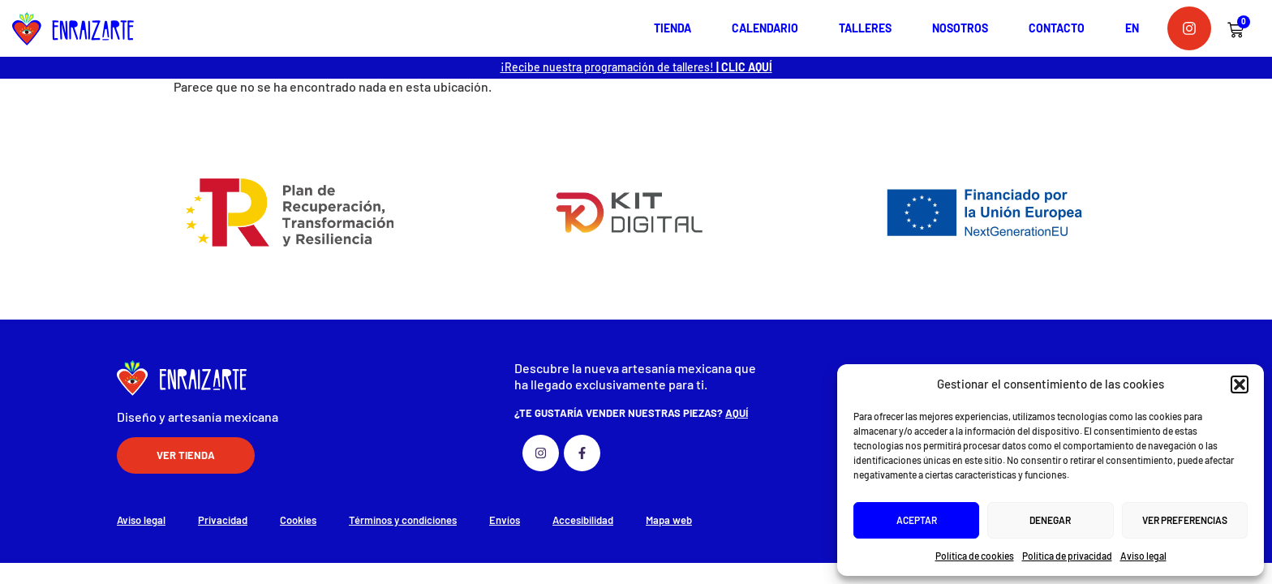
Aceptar (916, 520)
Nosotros (960, 28)
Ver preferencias (1184, 520)
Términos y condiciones (403, 519)
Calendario (765, 28)
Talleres (865, 28)
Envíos (504, 519)
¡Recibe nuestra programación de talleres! (636, 67)
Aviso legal (1143, 555)
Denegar (1050, 520)
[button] (1239, 384)
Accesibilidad (582, 519)
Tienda (672, 28)
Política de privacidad (1067, 555)
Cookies (298, 519)
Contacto (1057, 28)
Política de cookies (974, 555)
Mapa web (669, 519)
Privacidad (222, 519)
